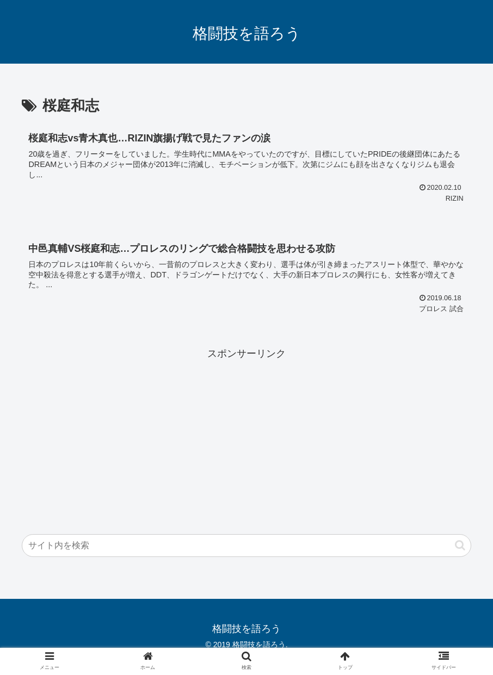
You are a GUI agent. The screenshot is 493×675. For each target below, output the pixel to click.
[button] (460, 545)
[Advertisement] (246, 438)
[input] (246, 545)
